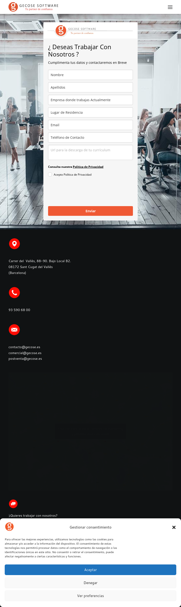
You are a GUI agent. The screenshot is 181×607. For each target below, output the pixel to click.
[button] (174, 527)
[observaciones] (90, 152)
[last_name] (90, 87)
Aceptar (90, 569)
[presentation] (84, 192)
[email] (90, 125)
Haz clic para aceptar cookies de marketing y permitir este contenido (90, 431)
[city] (90, 112)
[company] (90, 100)
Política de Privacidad (88, 167)
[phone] (90, 137)
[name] (90, 75)
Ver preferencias (90, 595)
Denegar (91, 582)
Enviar (91, 211)
